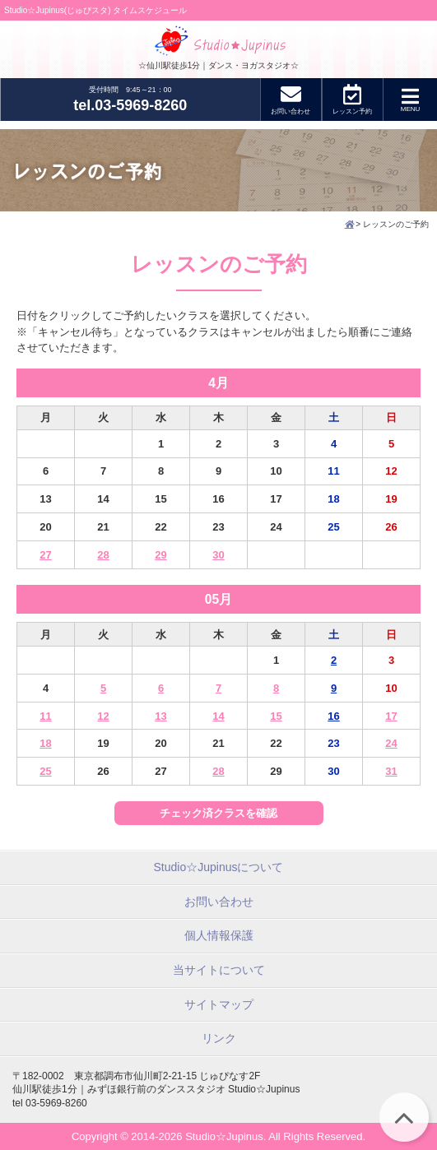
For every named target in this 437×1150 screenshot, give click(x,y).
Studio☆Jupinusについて (219, 867)
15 (275, 716)
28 (103, 555)
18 (45, 743)
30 (218, 555)
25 (45, 771)
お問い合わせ (218, 901)
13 (160, 716)
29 (160, 555)
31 (391, 771)
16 (333, 716)
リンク (219, 1038)
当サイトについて (219, 969)
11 (45, 716)
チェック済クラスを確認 (218, 813)
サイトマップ (218, 1004)
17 (391, 716)
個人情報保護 (218, 935)
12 (103, 716)
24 (391, 743)
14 (218, 716)
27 (45, 555)
